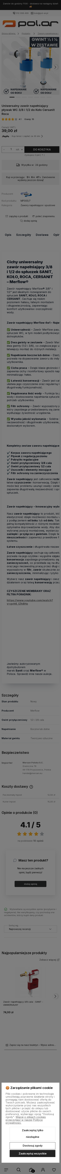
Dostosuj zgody (33, 1145)
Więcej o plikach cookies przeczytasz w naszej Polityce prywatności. (26, 1119)
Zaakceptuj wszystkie (33, 1153)
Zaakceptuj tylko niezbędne (32, 1134)
